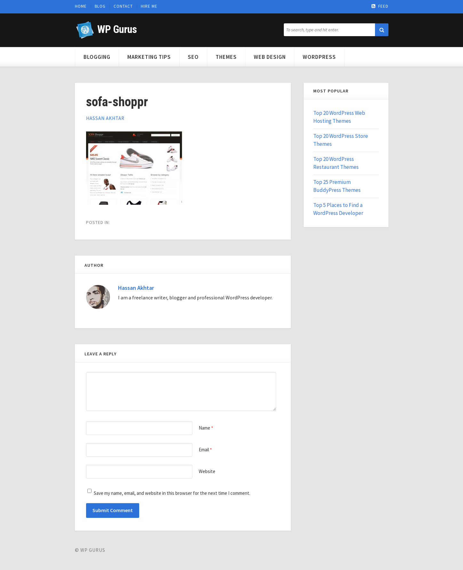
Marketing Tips (149, 56)
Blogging (97, 56)
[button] (381, 29)
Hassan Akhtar (105, 118)
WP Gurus (117, 29)
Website (207, 471)
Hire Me (149, 6)
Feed (379, 6)
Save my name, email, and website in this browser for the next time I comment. (172, 493)
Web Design (270, 56)
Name (206, 428)
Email (205, 450)
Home (81, 6)
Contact (123, 6)
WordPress (319, 56)
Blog (100, 6)
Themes (226, 56)
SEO (193, 56)
